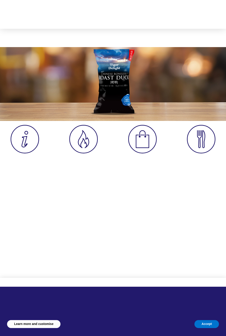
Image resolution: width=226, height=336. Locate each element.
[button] (166, 12)
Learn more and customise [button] (33, 324)
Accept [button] (207, 324)
